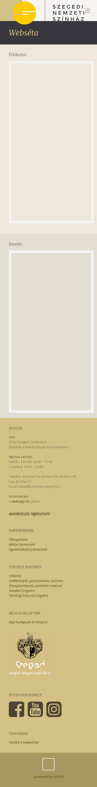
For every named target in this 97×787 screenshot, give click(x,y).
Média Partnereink (22, 544)
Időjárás (15, 575)
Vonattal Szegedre (22, 590)
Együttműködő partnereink (28, 549)
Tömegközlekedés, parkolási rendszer (35, 585)
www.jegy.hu (20, 501)
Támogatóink (18, 539)
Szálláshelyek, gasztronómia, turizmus (36, 580)
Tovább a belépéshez (24, 742)
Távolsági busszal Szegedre (28, 595)
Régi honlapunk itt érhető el (28, 622)
